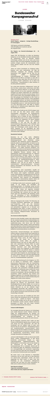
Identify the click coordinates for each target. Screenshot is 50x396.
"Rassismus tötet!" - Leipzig (7, 2)
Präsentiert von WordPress (23, 393)
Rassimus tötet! (15, 40)
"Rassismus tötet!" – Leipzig (11, 393)
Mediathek (31, 1)
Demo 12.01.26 (21, 1)
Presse (35, 1)
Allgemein (25, 9)
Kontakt (26, 1)
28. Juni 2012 (29, 20)
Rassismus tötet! (40, 1)
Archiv (43, 3)
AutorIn (22, 20)
